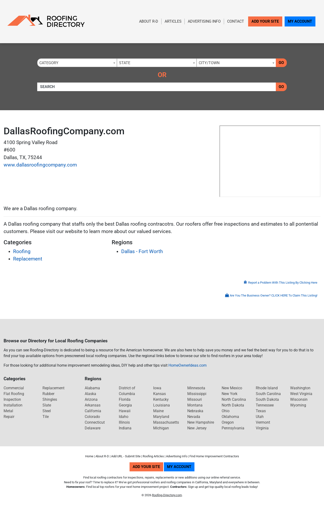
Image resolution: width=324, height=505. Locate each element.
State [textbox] (124, 63)
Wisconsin (299, 399)
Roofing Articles (153, 456)
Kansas (159, 393)
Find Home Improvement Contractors (214, 456)
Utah (260, 416)
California (93, 411)
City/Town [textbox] (209, 63)
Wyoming (298, 405)
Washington (300, 388)
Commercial (14, 388)
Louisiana (161, 405)
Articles (173, 21)
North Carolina (234, 399)
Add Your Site (265, 21)
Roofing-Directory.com (167, 495)
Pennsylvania (233, 428)
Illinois (124, 422)
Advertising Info (204, 21)
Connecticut (95, 422)
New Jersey (197, 428)
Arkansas (92, 405)
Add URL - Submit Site (126, 456)
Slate (46, 405)
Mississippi (196, 393)
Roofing (22, 251)
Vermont (263, 422)
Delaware (92, 428)
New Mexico (232, 388)
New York (229, 393)
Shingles (49, 399)
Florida (125, 399)
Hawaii (125, 411)
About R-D (148, 21)
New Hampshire (200, 422)
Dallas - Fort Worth (142, 251)
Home (89, 456)
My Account (300, 21)
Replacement (27, 259)
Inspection (12, 399)
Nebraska (195, 411)
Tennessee (265, 405)
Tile (45, 416)
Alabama (92, 388)
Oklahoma (230, 416)
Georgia (125, 405)
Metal (8, 411)
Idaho (123, 416)
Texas (261, 411)
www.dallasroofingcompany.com (40, 165)
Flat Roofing (14, 393)
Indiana (125, 428)
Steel (46, 411)
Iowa (157, 388)
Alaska (90, 393)
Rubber (48, 393)
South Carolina (268, 393)
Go (281, 62)
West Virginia (301, 393)
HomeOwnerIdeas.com (187, 365)
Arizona (91, 399)
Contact (235, 21)
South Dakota (267, 399)
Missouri (194, 399)
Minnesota (196, 388)
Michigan (161, 428)
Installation (13, 405)
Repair (9, 416)
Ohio (226, 411)
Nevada (193, 416)
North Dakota (233, 405)
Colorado (92, 416)
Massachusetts (166, 422)
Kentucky (161, 399)
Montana (195, 405)
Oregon (228, 422)
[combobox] (77, 62)
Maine (158, 411)
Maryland (161, 416)
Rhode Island (267, 388)
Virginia (262, 428)
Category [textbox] (48, 63)
